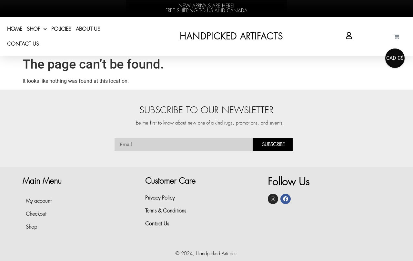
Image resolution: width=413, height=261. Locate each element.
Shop (37, 29)
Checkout (36, 214)
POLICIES (61, 29)
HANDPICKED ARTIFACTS (231, 36)
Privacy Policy (160, 198)
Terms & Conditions (165, 210)
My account (38, 201)
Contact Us (23, 44)
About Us (88, 29)
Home (14, 29)
